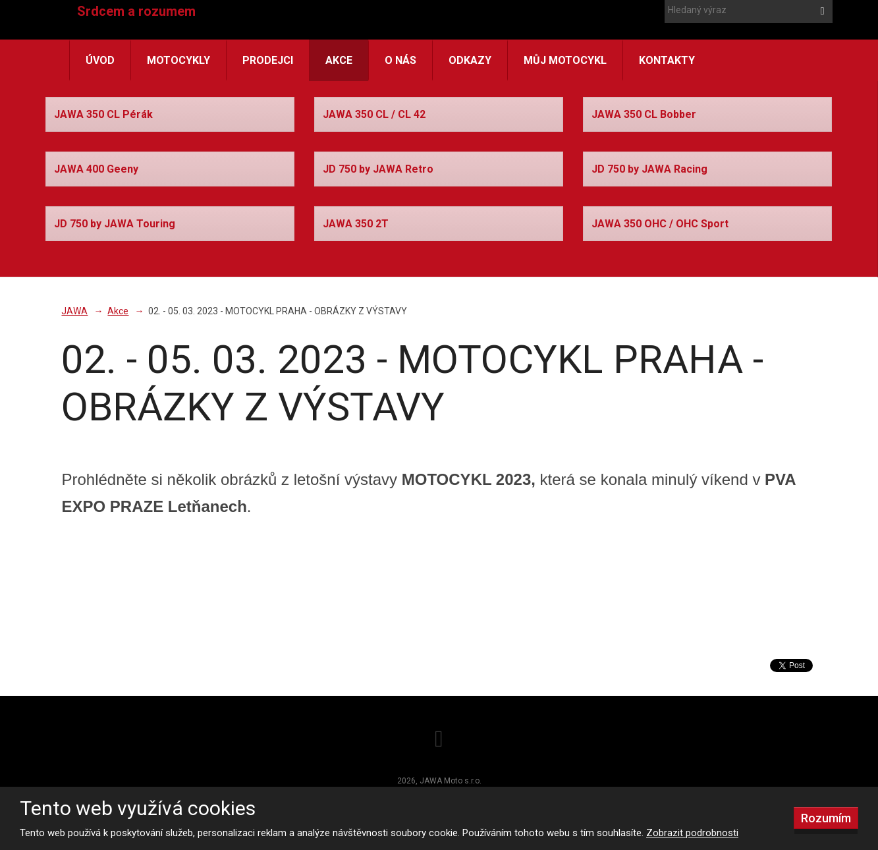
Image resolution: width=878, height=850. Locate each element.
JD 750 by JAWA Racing (649, 169)
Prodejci (267, 60)
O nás (400, 60)
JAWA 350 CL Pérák (103, 114)
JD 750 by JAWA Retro (378, 169)
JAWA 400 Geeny (96, 169)
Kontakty (667, 60)
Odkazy (470, 60)
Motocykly (178, 60)
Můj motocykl (565, 60)
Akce (338, 60)
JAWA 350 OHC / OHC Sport (659, 223)
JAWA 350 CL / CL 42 (374, 114)
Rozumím (826, 818)
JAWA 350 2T (356, 223)
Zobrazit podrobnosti (692, 833)
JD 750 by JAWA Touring (114, 223)
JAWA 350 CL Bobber (643, 114)
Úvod (100, 60)
